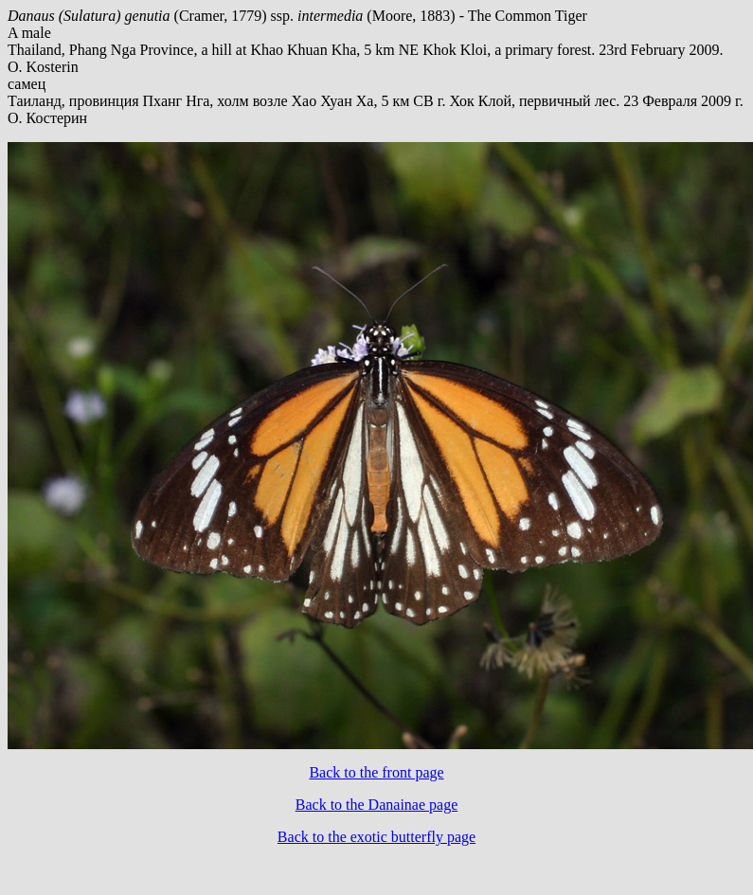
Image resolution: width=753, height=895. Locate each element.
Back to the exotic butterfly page (376, 837)
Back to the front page (376, 772)
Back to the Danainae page (376, 805)
